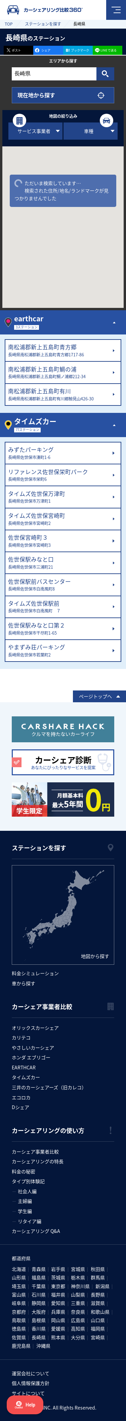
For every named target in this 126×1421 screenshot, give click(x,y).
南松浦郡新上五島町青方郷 (58, 350)
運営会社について (30, 1373)
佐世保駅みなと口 (58, 563)
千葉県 (39, 1286)
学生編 (25, 1211)
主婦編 (25, 1201)
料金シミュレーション (35, 973)
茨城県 (58, 1277)
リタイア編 (29, 1221)
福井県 (58, 1294)
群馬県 (98, 1277)
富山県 (19, 1294)
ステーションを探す (43, 24)
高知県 (78, 1328)
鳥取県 (19, 1320)
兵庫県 (58, 1311)
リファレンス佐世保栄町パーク (58, 475)
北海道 (19, 1269)
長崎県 (39, 1337)
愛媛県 (58, 1328)
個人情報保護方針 (30, 1383)
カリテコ (21, 1037)
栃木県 (78, 1277)
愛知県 (58, 1303)
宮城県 (78, 1269)
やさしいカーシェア (33, 1047)
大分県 (78, 1337)
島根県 (39, 1320)
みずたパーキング (58, 453)
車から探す (23, 983)
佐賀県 (19, 1337)
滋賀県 (98, 1303)
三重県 (78, 1303)
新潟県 (102, 1286)
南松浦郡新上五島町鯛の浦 (58, 373)
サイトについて (28, 1393)
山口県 (98, 1320)
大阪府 (39, 1311)
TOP (9, 24)
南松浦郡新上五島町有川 (58, 394)
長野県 (98, 1294)
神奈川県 (80, 1286)
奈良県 (78, 1311)
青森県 (39, 1269)
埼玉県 (19, 1286)
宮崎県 (98, 1337)
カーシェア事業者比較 (35, 1151)
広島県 (78, 1320)
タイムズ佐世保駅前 (58, 607)
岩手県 (58, 1269)
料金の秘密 (23, 1171)
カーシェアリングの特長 (38, 1161)
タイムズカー (26, 1077)
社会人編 (27, 1191)
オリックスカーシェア (35, 1027)
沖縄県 (43, 1345)
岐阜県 (19, 1303)
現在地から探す (36, 95)
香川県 (39, 1328)
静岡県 (39, 1303)
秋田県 (98, 1269)
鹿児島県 (21, 1345)
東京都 (58, 1286)
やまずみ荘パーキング (58, 651)
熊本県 (58, 1337)
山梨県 (78, 1294)
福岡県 (98, 1328)
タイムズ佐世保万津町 (58, 497)
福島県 (39, 1277)
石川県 (39, 1294)
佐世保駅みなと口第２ (58, 629)
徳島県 (19, 1328)
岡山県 (58, 1320)
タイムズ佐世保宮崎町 (58, 519)
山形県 (19, 1277)
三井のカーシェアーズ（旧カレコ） (49, 1087)
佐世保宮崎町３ (58, 541)
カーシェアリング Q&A (36, 1231)
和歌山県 (100, 1311)
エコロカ (21, 1097)
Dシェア (20, 1107)
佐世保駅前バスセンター (58, 585)
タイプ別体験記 (28, 1181)
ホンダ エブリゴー (31, 1057)
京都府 (19, 1311)
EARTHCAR (24, 1067)
